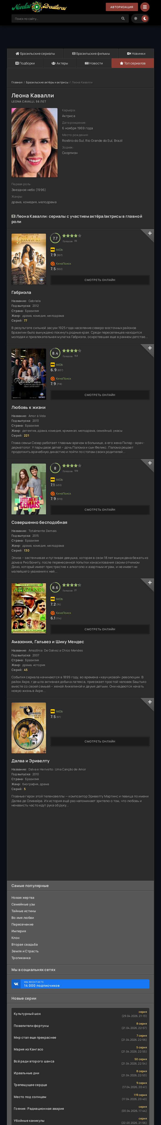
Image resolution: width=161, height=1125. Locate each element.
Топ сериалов (133, 63)
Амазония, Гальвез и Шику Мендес (48, 641)
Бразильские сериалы (35, 53)
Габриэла (21, 292)
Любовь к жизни (29, 407)
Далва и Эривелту (30, 760)
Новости (94, 63)
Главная (17, 82)
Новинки (136, 53)
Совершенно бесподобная (39, 522)
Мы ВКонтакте (84, 984)
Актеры (60, 63)
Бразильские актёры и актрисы (47, 82)
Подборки (25, 63)
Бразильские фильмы (91, 53)
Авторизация (121, 7)
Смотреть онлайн (100, 280)
